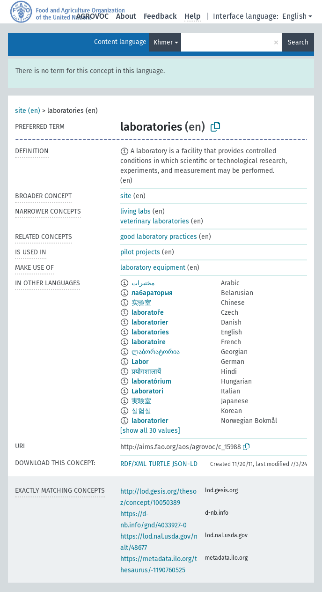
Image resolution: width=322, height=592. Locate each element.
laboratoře (148, 313)
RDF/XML (133, 464)
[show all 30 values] (150, 431)
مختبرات (143, 283)
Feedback (160, 16)
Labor (140, 362)
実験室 (141, 401)
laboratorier (150, 322)
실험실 (141, 411)
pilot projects (140, 252)
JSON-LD (185, 464)
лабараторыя (152, 293)
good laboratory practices (158, 237)
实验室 (141, 303)
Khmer (163, 42)
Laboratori (147, 391)
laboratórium (151, 381)
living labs (135, 211)
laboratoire (149, 342)
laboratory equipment (152, 268)
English (294, 16)
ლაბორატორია (156, 352)
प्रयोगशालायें (146, 372)
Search (298, 42)
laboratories (150, 332)
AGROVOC (92, 16)
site (126, 196)
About (126, 16)
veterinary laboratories (154, 221)
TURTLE (159, 464)
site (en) (27, 111)
